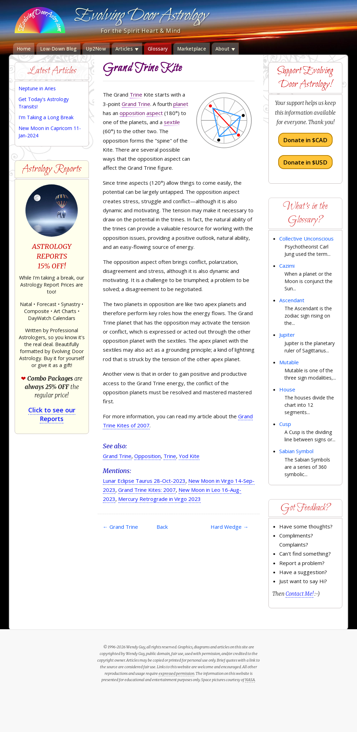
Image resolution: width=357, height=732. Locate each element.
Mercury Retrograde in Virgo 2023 (159, 498)
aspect (154, 112)
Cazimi (287, 265)
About (225, 49)
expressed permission (176, 673)
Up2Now (96, 49)
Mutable (289, 362)
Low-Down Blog (58, 49)
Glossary (158, 49)
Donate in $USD (305, 162)
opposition (132, 112)
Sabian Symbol (296, 451)
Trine (136, 94)
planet (180, 103)
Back (162, 526)
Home (24, 49)
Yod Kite (189, 455)
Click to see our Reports (51, 414)
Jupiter (287, 334)
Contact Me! (299, 593)
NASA (250, 679)
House (287, 389)
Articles (126, 49)
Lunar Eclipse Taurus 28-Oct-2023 (144, 480)
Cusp (285, 423)
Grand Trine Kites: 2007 (147, 489)
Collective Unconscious (306, 238)
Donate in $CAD (305, 140)
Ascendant (291, 300)
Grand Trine (136, 103)
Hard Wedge (229, 526)
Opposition (147, 455)
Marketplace (191, 49)
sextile (172, 122)
